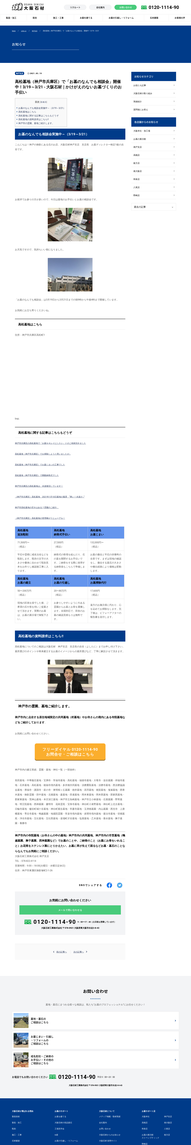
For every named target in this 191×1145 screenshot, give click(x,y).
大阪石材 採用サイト (108, 1106)
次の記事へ (79, 956)
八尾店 (137, 194)
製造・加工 (17, 1088)
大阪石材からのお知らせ (109, 1100)
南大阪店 (138, 177)
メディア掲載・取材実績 (109, 1081)
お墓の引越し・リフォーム (66, 1106)
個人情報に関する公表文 (60, 1137)
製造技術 (16, 1081)
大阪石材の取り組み (144, 94)
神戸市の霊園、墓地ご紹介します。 (37, 123)
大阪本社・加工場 (142, 133)
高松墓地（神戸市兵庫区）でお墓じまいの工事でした (43, 464)
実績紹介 (138, 103)
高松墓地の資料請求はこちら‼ (34, 119)
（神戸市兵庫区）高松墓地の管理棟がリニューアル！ (43, 518)
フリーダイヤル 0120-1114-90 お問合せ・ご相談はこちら (70, 753)
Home (14, 31)
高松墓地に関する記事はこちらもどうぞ (39, 115)
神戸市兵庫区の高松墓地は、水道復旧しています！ (42, 486)
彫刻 (14, 1094)
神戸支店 (37, 31)
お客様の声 (17, 1112)
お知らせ (25, 31)
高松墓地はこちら (27, 111)
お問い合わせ (105, 1094)
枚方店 (137, 168)
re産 (56, 1100)
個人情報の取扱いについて (89, 1137)
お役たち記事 (140, 85)
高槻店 (137, 159)
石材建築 (16, 1106)
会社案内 (103, 1088)
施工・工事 (17, 1100)
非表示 (45, 102)
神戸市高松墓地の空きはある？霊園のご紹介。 (40, 507)
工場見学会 (59, 1094)
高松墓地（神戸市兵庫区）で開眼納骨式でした (40, 475)
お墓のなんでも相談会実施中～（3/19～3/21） (43, 108)
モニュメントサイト (108, 1118)
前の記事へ (61, 956)
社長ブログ (104, 1112)
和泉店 (137, 185)
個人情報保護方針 (34, 1137)
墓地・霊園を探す (62, 1112)
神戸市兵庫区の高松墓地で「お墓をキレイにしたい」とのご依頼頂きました (55, 443)
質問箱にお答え (141, 111)
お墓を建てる (60, 1081)
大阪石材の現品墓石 (63, 1088)
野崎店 (137, 203)
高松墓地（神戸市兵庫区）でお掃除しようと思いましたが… (47, 453)
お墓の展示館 (140, 142)
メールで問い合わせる (70, 914)
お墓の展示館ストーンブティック (150, 1101)
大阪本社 (146, 1081)
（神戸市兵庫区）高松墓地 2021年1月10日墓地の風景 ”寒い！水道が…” (54, 496)
